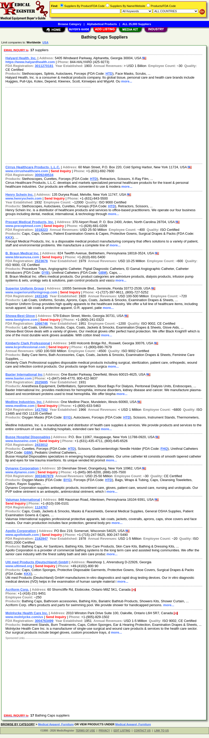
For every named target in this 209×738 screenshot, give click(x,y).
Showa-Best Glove (20, 316)
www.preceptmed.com (23, 226)
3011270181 (44, 66)
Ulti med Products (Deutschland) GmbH (36, 562)
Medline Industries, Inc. (24, 402)
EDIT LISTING (122, 730)
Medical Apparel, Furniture (56, 724)
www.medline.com (20, 406)
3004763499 (44, 621)
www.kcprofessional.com (25, 347)
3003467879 (44, 476)
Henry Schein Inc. (19, 194)
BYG (67, 417)
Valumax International (22, 499)
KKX (8, 237)
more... (126, 81)
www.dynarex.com (20, 472)
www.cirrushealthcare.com (26, 171)
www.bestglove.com (21, 320)
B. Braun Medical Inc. (22, 253)
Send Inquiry (61, 171)
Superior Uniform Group (24, 288)
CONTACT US (142, 730)
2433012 (41, 445)
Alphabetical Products (102, 24)
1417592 (41, 410)
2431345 (41, 296)
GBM (102, 273)
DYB (45, 273)
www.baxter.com (18, 378)
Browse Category (69, 24)
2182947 (41, 539)
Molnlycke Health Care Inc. (26, 613)
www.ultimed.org (18, 566)
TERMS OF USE (85, 730)
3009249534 (44, 175)
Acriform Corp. (17, 589)
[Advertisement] (102, 125)
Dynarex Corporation (22, 468)
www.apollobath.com (22, 535)
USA (45, 42)
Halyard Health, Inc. (21, 58)
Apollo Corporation (20, 531)
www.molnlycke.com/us (24, 617)
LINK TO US (161, 730)
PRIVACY (104, 730)
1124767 (41, 507)
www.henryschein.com (23, 198)
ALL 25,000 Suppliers (136, 24)
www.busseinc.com (20, 441)
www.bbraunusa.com (22, 257)
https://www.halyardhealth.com (30, 62)
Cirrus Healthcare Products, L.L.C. (32, 167)
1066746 (41, 323)
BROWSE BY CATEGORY (18, 724)
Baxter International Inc (24, 374)
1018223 (41, 230)
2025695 (41, 382)
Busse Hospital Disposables (27, 437)
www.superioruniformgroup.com (31, 292)
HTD (109, 73)
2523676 (41, 261)
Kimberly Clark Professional (27, 343)
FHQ (163, 449)
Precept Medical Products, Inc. (29, 222)
